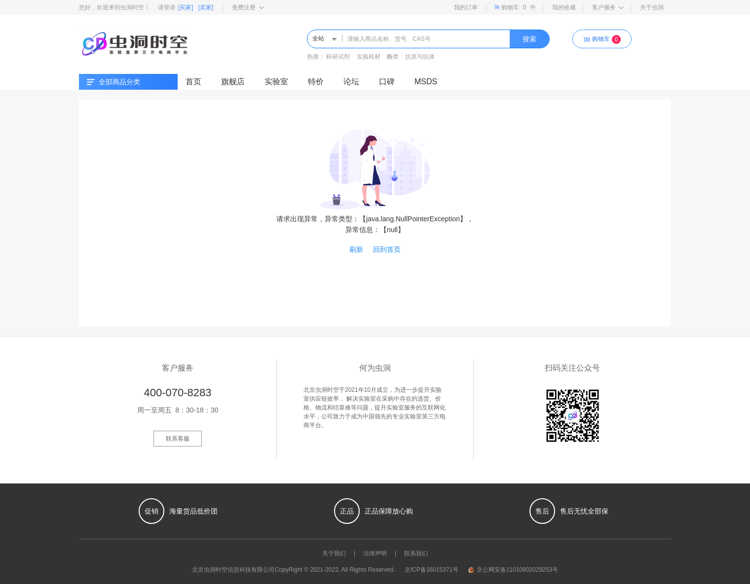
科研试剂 (338, 56)
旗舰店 (233, 81)
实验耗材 (368, 56)
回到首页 (387, 249)
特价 (316, 81)
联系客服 (177, 438)
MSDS (425, 81)
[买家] (185, 7)
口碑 (387, 81)
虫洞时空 (215, 569)
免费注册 (248, 7)
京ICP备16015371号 (431, 569)
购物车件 (514, 7)
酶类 (393, 56)
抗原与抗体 (420, 56)
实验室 (276, 81)
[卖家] (206, 7)
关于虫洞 (652, 7)
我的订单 (466, 7)
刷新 (356, 249)
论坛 (351, 81)
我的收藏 (564, 7)
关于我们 (334, 553)
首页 (193, 81)
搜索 (529, 39)
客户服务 (608, 7)
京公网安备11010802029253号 (513, 569)
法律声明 (375, 553)
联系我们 (416, 553)
